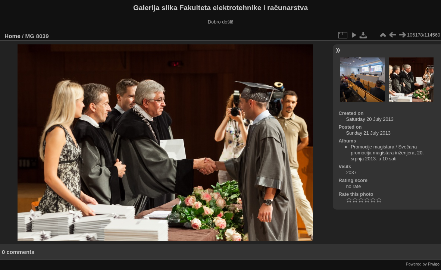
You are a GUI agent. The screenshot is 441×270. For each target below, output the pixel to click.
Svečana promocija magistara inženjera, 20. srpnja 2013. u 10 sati (387, 152)
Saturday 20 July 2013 (369, 119)
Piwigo (434, 264)
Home (12, 36)
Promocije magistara (372, 147)
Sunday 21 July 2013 (368, 133)
